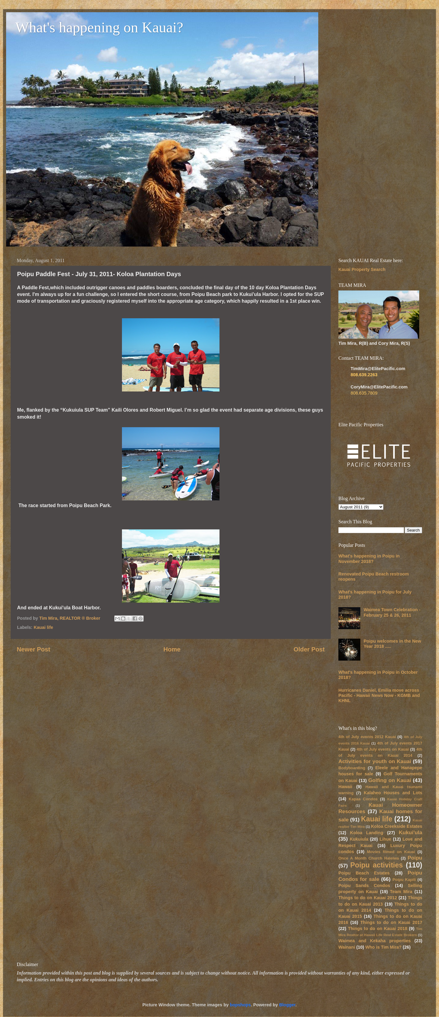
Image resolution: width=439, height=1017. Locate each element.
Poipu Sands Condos (364, 885)
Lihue (385, 839)
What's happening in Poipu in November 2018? (369, 559)
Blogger (287, 1004)
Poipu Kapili (404, 879)
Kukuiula (359, 839)
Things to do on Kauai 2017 (391, 922)
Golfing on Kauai (389, 780)
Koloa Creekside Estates (396, 826)
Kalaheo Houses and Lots (393, 792)
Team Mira (401, 891)
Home (171, 649)
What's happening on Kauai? (99, 27)
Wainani (346, 947)
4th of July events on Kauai (383, 749)
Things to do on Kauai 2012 (367, 897)
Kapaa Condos (363, 799)
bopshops (240, 1004)
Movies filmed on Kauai (391, 851)
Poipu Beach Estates (364, 873)
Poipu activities (376, 865)
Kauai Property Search (361, 269)
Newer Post (33, 649)
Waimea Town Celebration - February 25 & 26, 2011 (392, 612)
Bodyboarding (351, 768)
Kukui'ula (410, 832)
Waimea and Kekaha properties (374, 940)
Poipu (415, 858)
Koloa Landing (366, 832)
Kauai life (43, 627)
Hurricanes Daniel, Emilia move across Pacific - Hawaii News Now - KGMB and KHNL (379, 695)
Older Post (309, 649)
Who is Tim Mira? (383, 947)
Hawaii (345, 786)
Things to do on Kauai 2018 (377, 928)
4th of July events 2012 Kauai (367, 736)
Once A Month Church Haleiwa (368, 858)
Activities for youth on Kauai (374, 761)
